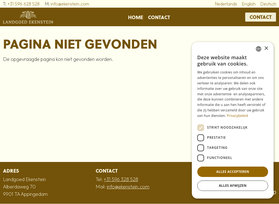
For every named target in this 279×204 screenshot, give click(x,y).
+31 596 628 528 (23, 4)
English (249, 4)
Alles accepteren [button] (232, 171)
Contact (159, 17)
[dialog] (233, 120)
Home (135, 17)
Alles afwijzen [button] (233, 185)
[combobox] (258, 49)
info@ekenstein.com (70, 4)
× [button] (266, 48)
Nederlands (226, 4)
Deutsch (268, 4)
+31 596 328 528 (121, 179)
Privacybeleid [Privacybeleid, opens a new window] (237, 115)
